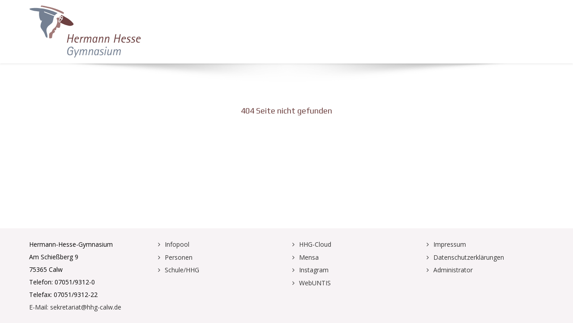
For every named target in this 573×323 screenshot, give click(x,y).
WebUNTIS (315, 283)
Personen (178, 257)
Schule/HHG (182, 270)
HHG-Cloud (315, 244)
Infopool (177, 244)
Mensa (309, 257)
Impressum (449, 244)
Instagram (314, 270)
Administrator (453, 270)
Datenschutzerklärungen (468, 257)
